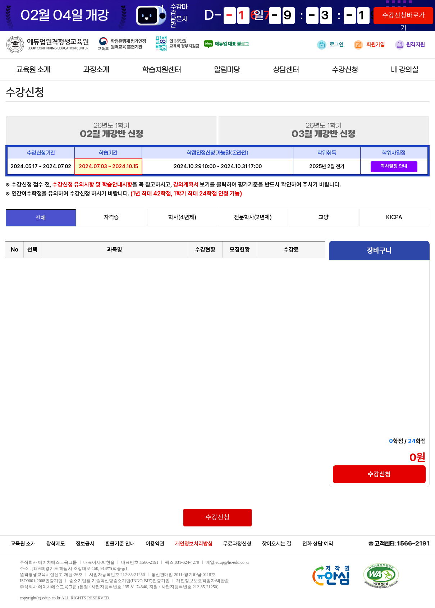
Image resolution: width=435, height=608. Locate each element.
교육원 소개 (33, 70)
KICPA (394, 217)
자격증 (111, 217)
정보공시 (85, 543)
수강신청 (345, 70)
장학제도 (55, 543)
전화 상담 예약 (317, 543)
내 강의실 (404, 70)
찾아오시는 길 (277, 543)
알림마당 (227, 70)
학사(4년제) (182, 217)
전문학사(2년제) (253, 217)
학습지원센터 (161, 70)
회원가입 (369, 45)
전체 (41, 218)
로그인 (330, 45)
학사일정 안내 (393, 166)
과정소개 (96, 70)
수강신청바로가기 (403, 18)
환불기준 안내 (120, 543)
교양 (324, 217)
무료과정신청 (237, 543)
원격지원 (410, 45)
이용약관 (155, 543)
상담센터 (286, 70)
